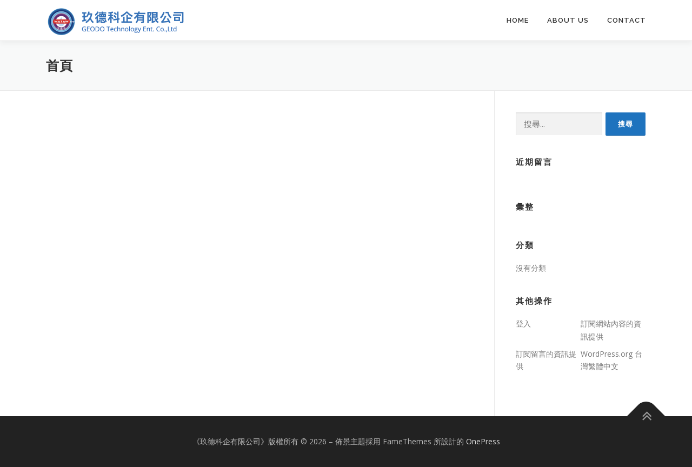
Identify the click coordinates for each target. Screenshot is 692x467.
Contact (626, 20)
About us (568, 20)
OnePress (483, 441)
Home (518, 20)
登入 (523, 323)
